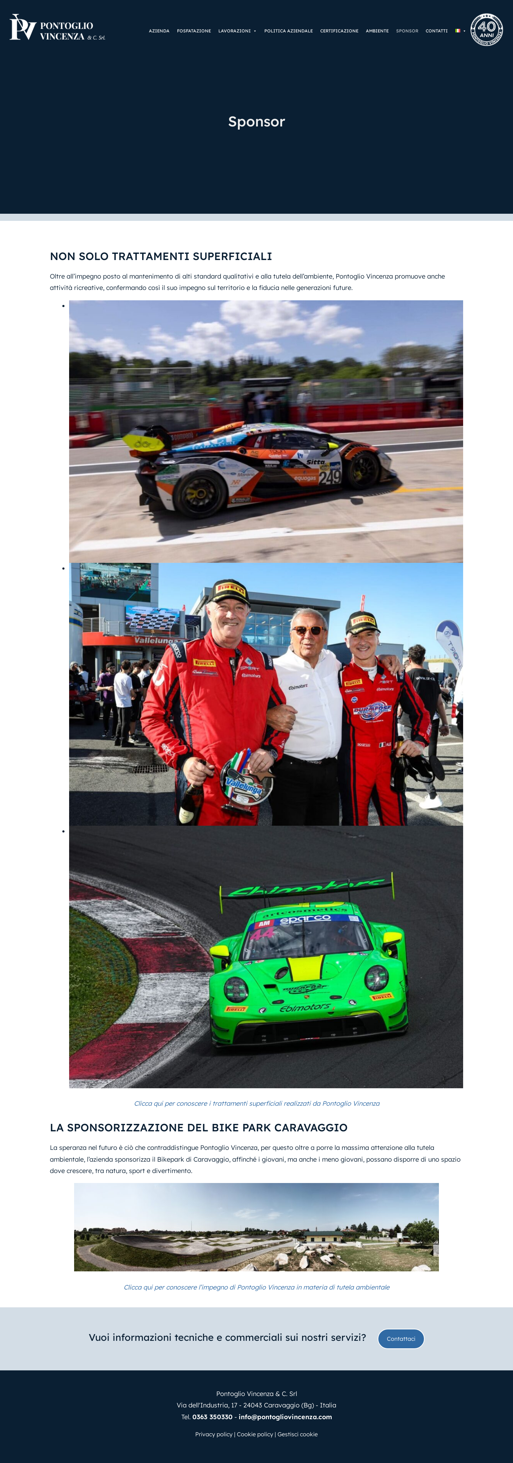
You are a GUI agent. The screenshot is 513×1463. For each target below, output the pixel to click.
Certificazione (339, 30)
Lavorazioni (237, 31)
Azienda (159, 30)
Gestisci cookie (298, 1434)
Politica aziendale (288, 30)
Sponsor (407, 30)
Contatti (437, 30)
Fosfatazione (194, 30)
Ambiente (377, 30)
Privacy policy (214, 1434)
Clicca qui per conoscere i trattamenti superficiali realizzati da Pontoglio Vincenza (256, 1103)
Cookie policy (255, 1434)
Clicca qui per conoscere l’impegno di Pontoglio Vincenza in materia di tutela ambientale (256, 1287)
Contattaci (401, 1338)
